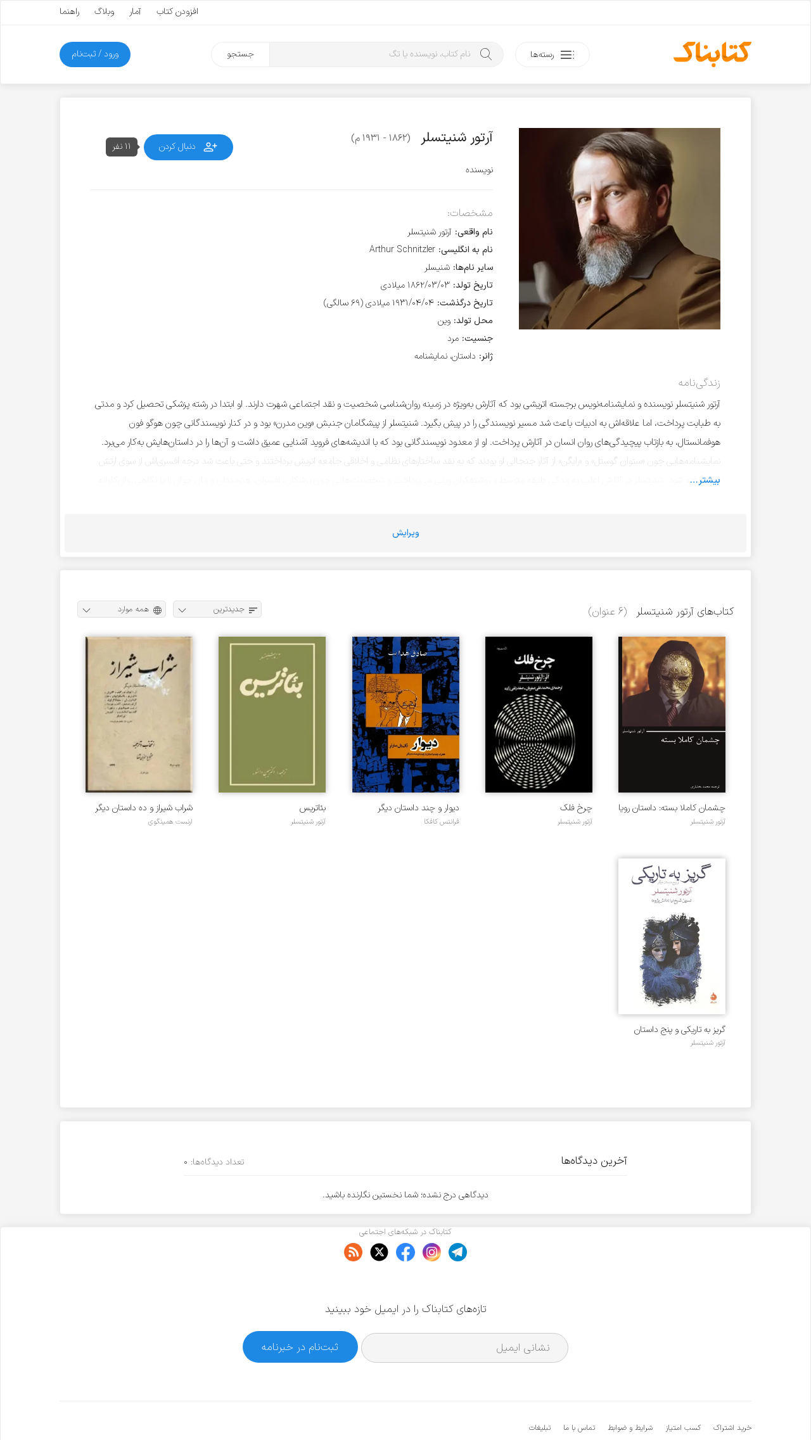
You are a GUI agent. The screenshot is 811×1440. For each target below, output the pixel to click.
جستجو (240, 54)
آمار (135, 11)
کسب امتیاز (683, 1389)
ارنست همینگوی (170, 822)
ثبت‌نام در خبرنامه (300, 1308)
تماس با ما (579, 1389)
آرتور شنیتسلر (708, 822)
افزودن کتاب (177, 11)
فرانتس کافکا (441, 822)
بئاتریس (313, 808)
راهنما (69, 11)
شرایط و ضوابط (630, 1389)
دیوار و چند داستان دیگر (418, 808)
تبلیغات (540, 1389)
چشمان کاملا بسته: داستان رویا (671, 808)
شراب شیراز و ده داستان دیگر (144, 808)
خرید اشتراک (732, 1389)
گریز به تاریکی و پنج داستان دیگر (679, 1029)
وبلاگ (104, 11)
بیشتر (709, 480)
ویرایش (405, 533)
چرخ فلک (576, 808)
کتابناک (684, 1409)
